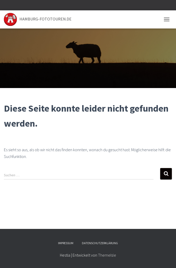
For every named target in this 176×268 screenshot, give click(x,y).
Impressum (65, 243)
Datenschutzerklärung (100, 243)
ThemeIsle (107, 255)
